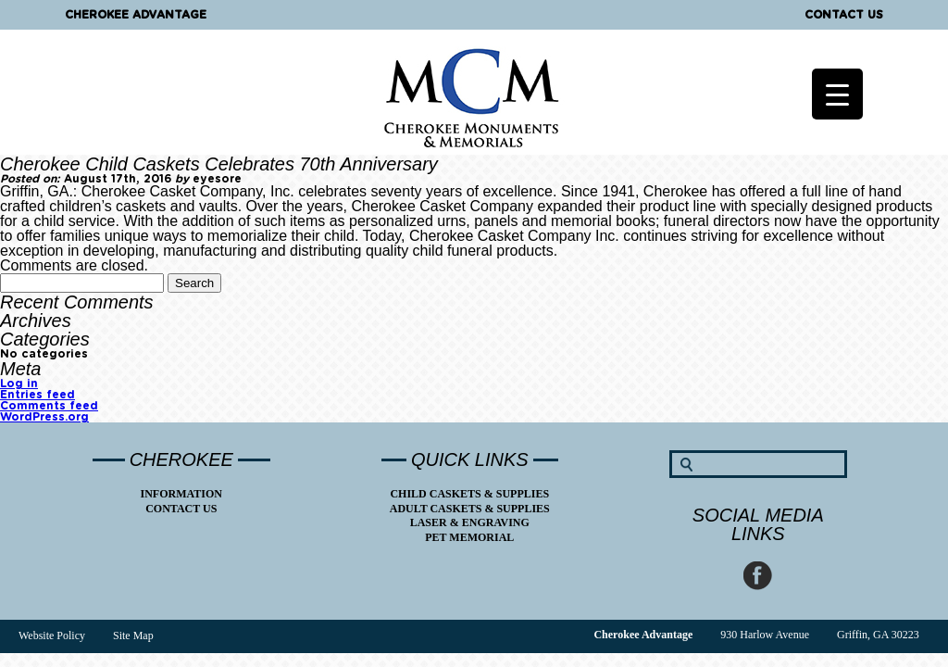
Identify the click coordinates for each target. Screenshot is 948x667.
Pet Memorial (469, 537)
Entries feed (37, 394)
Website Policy (52, 635)
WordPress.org (44, 416)
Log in (19, 383)
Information (181, 493)
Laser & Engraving (470, 522)
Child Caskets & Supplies (469, 493)
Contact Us (844, 14)
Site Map (133, 635)
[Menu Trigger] (837, 94)
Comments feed (49, 405)
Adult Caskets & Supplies (470, 508)
